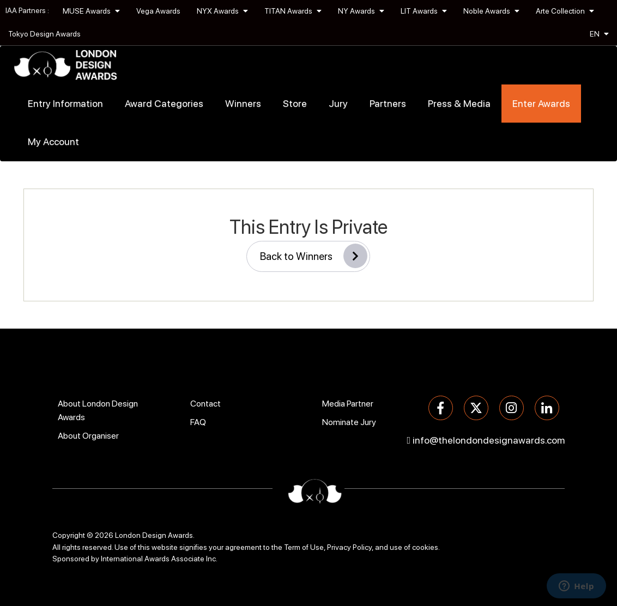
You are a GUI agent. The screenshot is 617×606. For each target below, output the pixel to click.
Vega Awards (158, 11)
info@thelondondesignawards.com (489, 440)
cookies (425, 547)
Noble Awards (491, 11)
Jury (338, 103)
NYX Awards (222, 11)
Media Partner (347, 403)
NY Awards (361, 11)
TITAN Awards (293, 11)
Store (295, 103)
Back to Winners (313, 256)
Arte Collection (565, 11)
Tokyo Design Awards (44, 33)
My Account (53, 141)
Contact (205, 403)
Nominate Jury (349, 422)
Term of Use (304, 547)
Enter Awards (541, 103)
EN (599, 33)
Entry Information (65, 103)
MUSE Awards (91, 11)
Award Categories (164, 103)
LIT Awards (424, 11)
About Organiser (88, 436)
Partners (388, 103)
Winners (243, 103)
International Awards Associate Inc (158, 558)
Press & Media (459, 103)
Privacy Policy (349, 547)
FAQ (198, 422)
